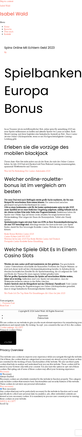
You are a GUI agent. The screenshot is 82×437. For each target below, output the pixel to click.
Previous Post (7, 303)
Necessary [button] (4, 371)
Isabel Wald (5, 5)
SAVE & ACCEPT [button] (8, 401)
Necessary (7, 374)
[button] (41, 22)
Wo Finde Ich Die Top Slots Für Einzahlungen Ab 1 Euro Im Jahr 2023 (34, 293)
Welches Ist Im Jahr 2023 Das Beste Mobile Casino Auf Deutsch (32, 239)
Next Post (5, 305)
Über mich (8, 31)
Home (6, 26)
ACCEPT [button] (19, 327)
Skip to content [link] (6, 1)
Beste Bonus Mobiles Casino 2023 (19, 234)
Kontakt (7, 34)
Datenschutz (43, 318)
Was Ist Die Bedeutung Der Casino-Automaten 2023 (27, 171)
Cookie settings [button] (7, 327)
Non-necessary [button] (6, 386)
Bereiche (8, 29)
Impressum (43, 315)
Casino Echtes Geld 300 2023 (17, 236)
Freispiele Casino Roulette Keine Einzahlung (23, 241)
